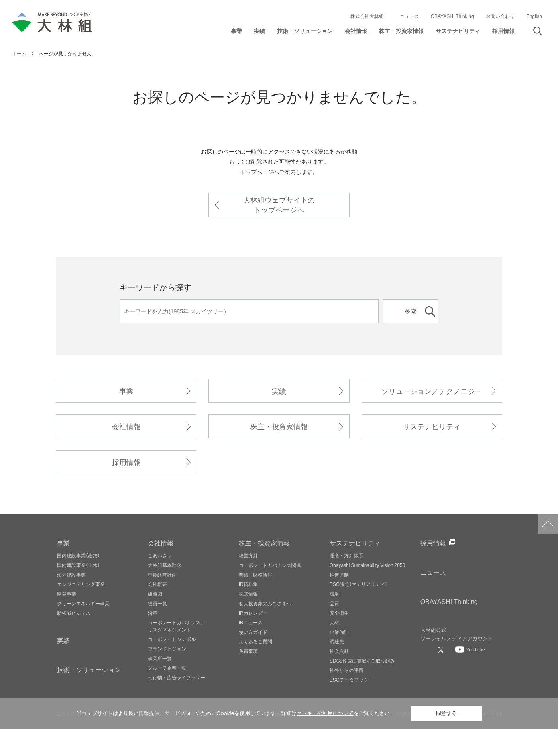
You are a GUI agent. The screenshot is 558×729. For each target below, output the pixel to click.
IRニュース (251, 622)
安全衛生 (339, 612)
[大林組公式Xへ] (442, 649)
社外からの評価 (346, 670)
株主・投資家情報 (279, 426)
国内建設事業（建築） (78, 555)
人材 (334, 622)
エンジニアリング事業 (81, 584)
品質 (334, 603)
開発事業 (66, 593)
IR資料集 (248, 584)
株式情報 (248, 593)
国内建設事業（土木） (78, 565)
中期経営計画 (162, 574)
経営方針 (248, 555)
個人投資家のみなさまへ (265, 603)
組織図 (155, 593)
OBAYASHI (449, 601)
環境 (334, 593)
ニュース (409, 16)
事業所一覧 (160, 658)
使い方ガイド (253, 631)
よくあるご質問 (255, 641)
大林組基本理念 (164, 565)
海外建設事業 (71, 574)
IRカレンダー (253, 612)
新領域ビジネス (73, 612)
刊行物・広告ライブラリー (176, 677)
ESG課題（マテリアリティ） (358, 584)
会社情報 (126, 426)
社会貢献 (339, 651)
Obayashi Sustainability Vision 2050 (367, 565)
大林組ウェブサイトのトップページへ (279, 204)
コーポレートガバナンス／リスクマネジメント (176, 626)
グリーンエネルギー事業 (83, 603)
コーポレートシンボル (172, 639)
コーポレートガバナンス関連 (270, 565)
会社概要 (157, 584)
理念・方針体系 (346, 555)
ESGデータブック (349, 679)
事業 (126, 390)
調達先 (337, 641)
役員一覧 (157, 603)
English (534, 16)
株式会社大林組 (367, 16)
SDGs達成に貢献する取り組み (362, 660)
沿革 (152, 612)
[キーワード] (249, 311)
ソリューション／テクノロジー (431, 390)
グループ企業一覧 (167, 667)
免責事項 (248, 651)
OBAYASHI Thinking (452, 16)
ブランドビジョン (167, 648)
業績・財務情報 (255, 574)
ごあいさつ (160, 555)
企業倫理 (339, 631)
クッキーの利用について (325, 713)
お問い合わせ (500, 16)
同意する (446, 713)
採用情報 (126, 462)
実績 (279, 390)
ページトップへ (548, 524)
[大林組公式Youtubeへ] (470, 649)
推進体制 (339, 574)
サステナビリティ (431, 426)
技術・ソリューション (89, 669)
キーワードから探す (155, 287)
